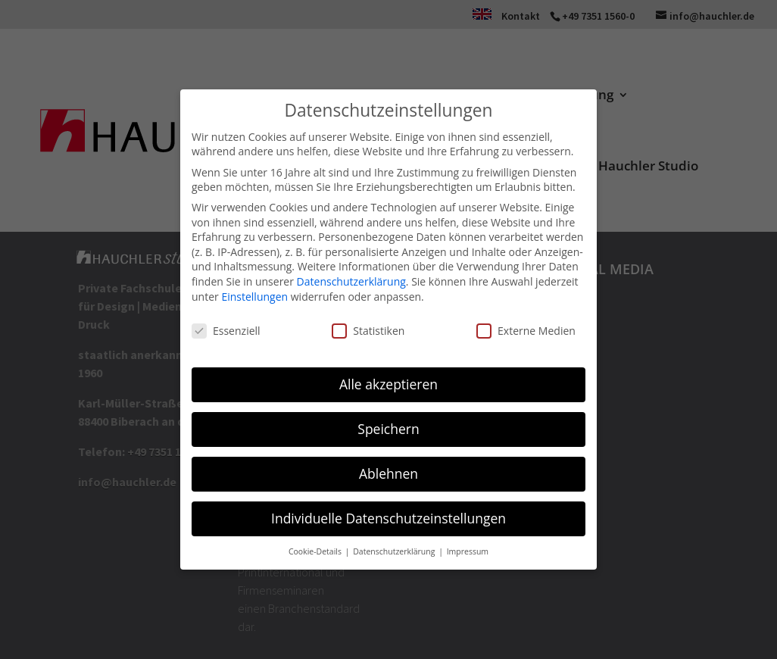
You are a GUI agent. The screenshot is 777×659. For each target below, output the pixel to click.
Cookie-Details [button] (316, 551)
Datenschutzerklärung (351, 281)
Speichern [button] (388, 429)
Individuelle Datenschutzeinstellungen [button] (388, 518)
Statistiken (368, 330)
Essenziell (226, 330)
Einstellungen (254, 296)
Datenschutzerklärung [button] (395, 551)
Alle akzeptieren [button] (388, 384)
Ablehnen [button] (388, 473)
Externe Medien (526, 330)
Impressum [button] (467, 551)
